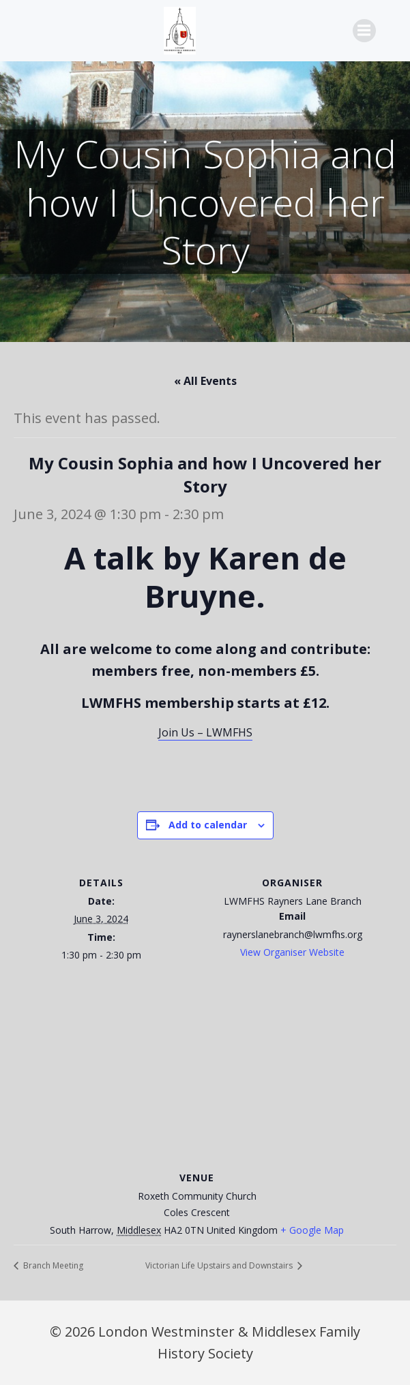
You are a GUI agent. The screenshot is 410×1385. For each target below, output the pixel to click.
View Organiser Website (292, 952)
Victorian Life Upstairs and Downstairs (220, 1265)
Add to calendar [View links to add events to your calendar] (208, 824)
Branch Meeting (52, 1265)
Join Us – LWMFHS (205, 732)
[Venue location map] (205, 1070)
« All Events (205, 380)
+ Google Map (312, 1230)
